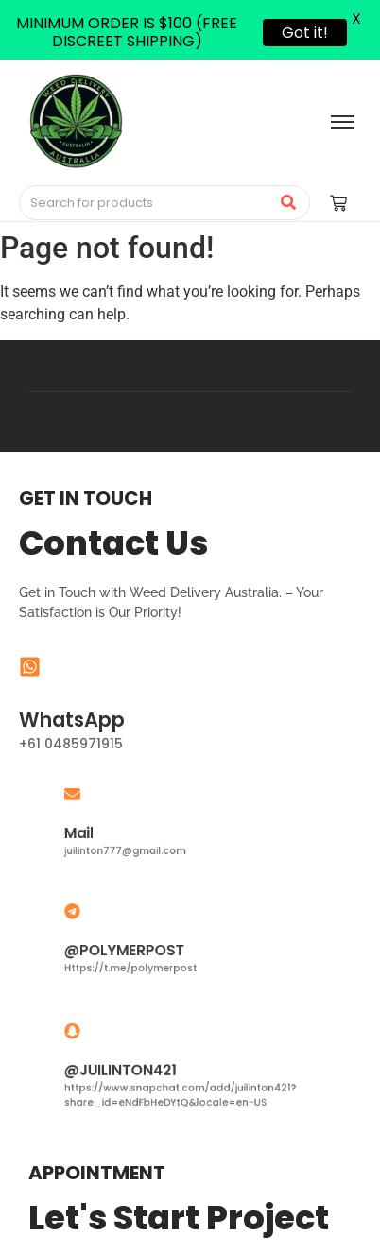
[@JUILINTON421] (99, 1040)
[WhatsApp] (30, 668)
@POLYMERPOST (139, 948)
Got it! (305, 32)
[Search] (145, 203)
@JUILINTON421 (136, 1069)
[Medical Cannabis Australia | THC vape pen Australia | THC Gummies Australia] (75, 121)
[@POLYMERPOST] (99, 918)
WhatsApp (72, 719)
